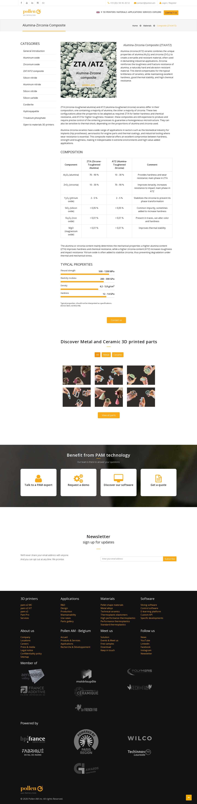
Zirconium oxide (31, 64)
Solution (105, 637)
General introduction (34, 50)
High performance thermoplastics (118, 618)
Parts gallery (67, 621)
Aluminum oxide (31, 57)
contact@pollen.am (146, 3)
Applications (135, 12)
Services (147, 13)
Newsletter (146, 653)
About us (27, 630)
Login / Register (169, 3)
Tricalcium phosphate (34, 117)
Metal (106, 354)
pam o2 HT (26, 608)
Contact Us (171, 12)
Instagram (146, 650)
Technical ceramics (110, 611)
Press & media (28, 647)
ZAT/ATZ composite (33, 71)
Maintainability (68, 614)
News (143, 637)
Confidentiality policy (31, 653)
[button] (99, 14)
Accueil (64, 637)
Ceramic (118, 354)
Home (135, 25)
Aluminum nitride (32, 84)
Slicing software (149, 604)
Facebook (145, 647)
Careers (25, 643)
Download (106, 647)
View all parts (109, 415)
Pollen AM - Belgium (76, 630)
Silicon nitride (30, 77)
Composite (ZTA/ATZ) (166, 25)
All (97, 354)
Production (66, 611)
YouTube (145, 640)
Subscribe (170, 558)
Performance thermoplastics (115, 621)
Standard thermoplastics (113, 624)
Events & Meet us (109, 640)
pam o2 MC (26, 604)
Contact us (116, 320)
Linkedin (145, 643)
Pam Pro (25, 614)
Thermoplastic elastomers (114, 614)
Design (64, 608)
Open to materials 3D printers (38, 124)
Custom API (147, 614)
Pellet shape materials (112, 604)
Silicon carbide (30, 97)
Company (25, 637)
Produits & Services (70, 640)
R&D (63, 604)
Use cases (66, 618)
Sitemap (25, 656)
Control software (149, 608)
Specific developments (152, 618)
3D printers (109, 12)
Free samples (107, 643)
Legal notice (27, 650)
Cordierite (28, 104)
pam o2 (24, 611)
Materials (122, 12)
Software (147, 598)
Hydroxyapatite (31, 111)
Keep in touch (108, 650)
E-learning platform (151, 611)
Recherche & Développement (75, 647)
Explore (157, 12)
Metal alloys (107, 608)
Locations (26, 640)
